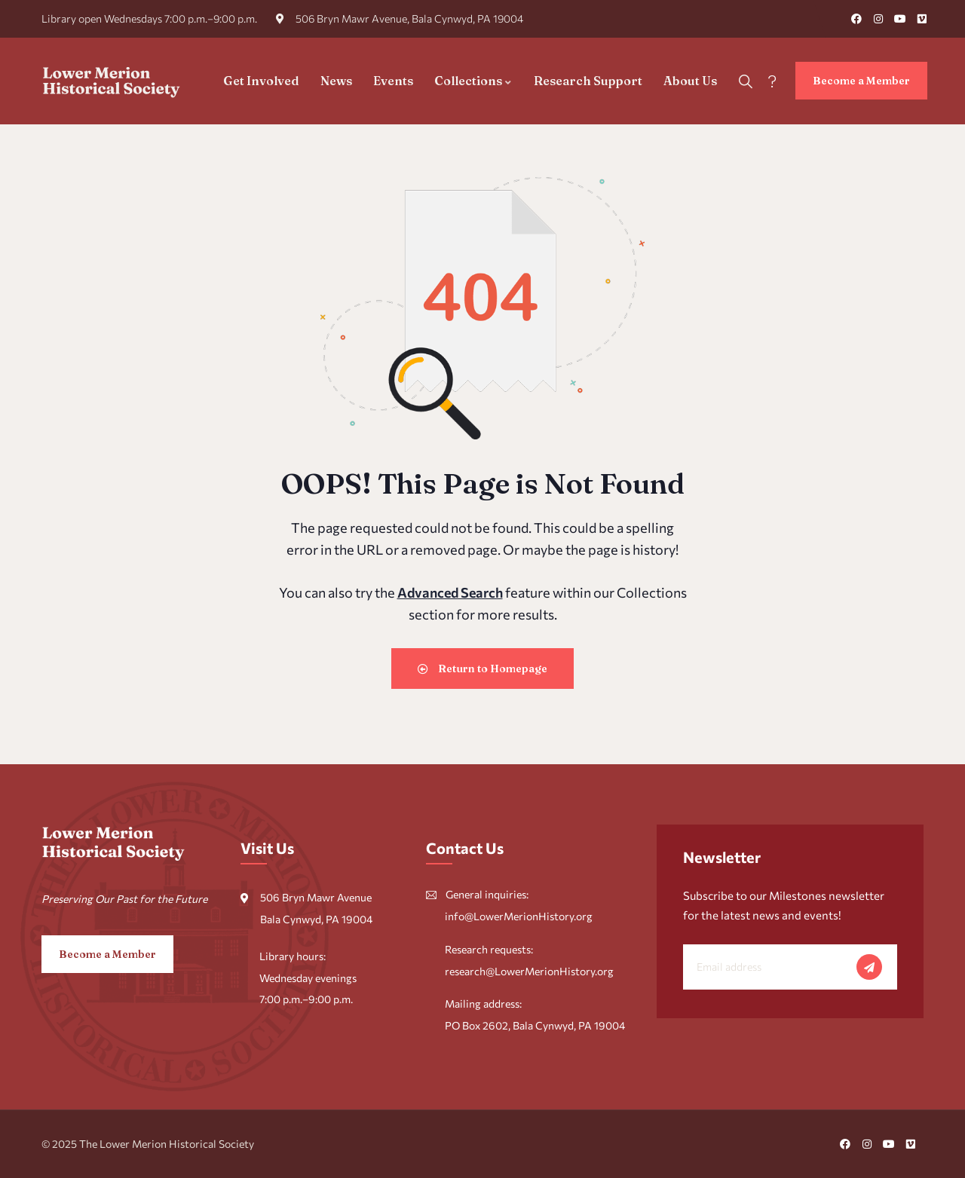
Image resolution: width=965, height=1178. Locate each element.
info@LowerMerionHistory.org (519, 916)
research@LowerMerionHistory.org (529, 971)
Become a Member (861, 80)
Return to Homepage (482, 668)
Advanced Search (450, 592)
